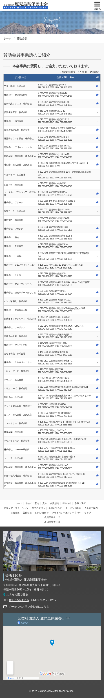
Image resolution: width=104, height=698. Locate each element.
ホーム (7, 38)
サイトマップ (84, 513)
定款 (44, 503)
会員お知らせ (55, 508)
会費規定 (54, 503)
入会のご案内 (91, 508)
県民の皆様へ (38, 508)
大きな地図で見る (17, 594)
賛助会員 (27, 513)
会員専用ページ (52, 517)
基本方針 (66, 503)
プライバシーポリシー (63, 513)
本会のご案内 (32, 503)
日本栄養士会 (52, 522)
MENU (97, 8)
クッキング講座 (73, 508)
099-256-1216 (19, 600)
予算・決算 (80, 503)
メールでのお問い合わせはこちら (29, 606)
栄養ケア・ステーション (16, 508)
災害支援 (15, 513)
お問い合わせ (42, 513)
